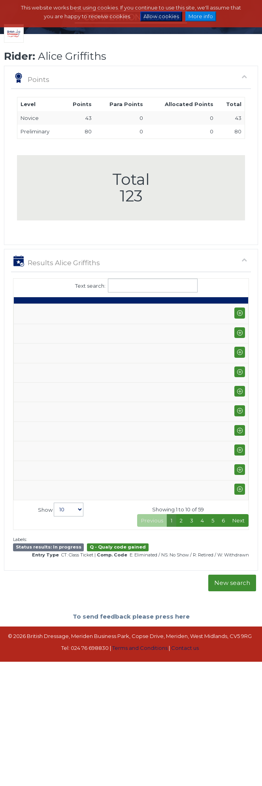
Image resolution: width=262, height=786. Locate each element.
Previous (152, 637)
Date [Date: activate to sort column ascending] (24, 311)
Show (60, 626)
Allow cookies (161, 16)
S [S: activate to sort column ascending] (168, 311)
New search (232, 700)
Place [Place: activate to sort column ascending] (213, 311)
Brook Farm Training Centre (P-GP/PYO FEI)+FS (78, 333)
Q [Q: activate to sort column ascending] (149, 311)
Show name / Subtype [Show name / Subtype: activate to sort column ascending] (71, 308)
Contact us (185, 764)
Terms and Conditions (140, 764)
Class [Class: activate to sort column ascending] (125, 311)
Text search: (131, 285)
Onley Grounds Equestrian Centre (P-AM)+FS (80, 361)
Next (238, 637)
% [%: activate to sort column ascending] (185, 311)
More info (200, 16)
